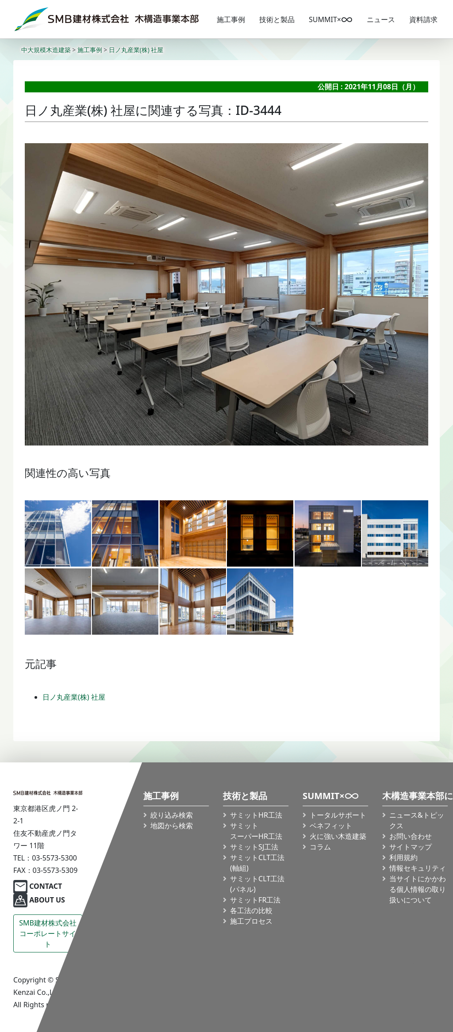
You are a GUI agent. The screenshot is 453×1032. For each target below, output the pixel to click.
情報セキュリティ (417, 868)
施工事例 (231, 19)
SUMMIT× (331, 19)
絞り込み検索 (171, 815)
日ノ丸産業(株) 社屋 (73, 697)
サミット (256, 831)
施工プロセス (251, 921)
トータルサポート (338, 815)
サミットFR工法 (255, 900)
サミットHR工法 (256, 815)
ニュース (381, 19)
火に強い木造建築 (338, 836)
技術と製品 (277, 19)
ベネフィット (331, 825)
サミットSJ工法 (254, 847)
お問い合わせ (410, 836)
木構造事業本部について (415, 796)
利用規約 (403, 857)
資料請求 (423, 19)
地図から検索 (171, 825)
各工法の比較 (251, 910)
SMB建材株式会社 (48, 933)
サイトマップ (410, 847)
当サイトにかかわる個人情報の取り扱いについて (417, 889)
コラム (320, 847)
